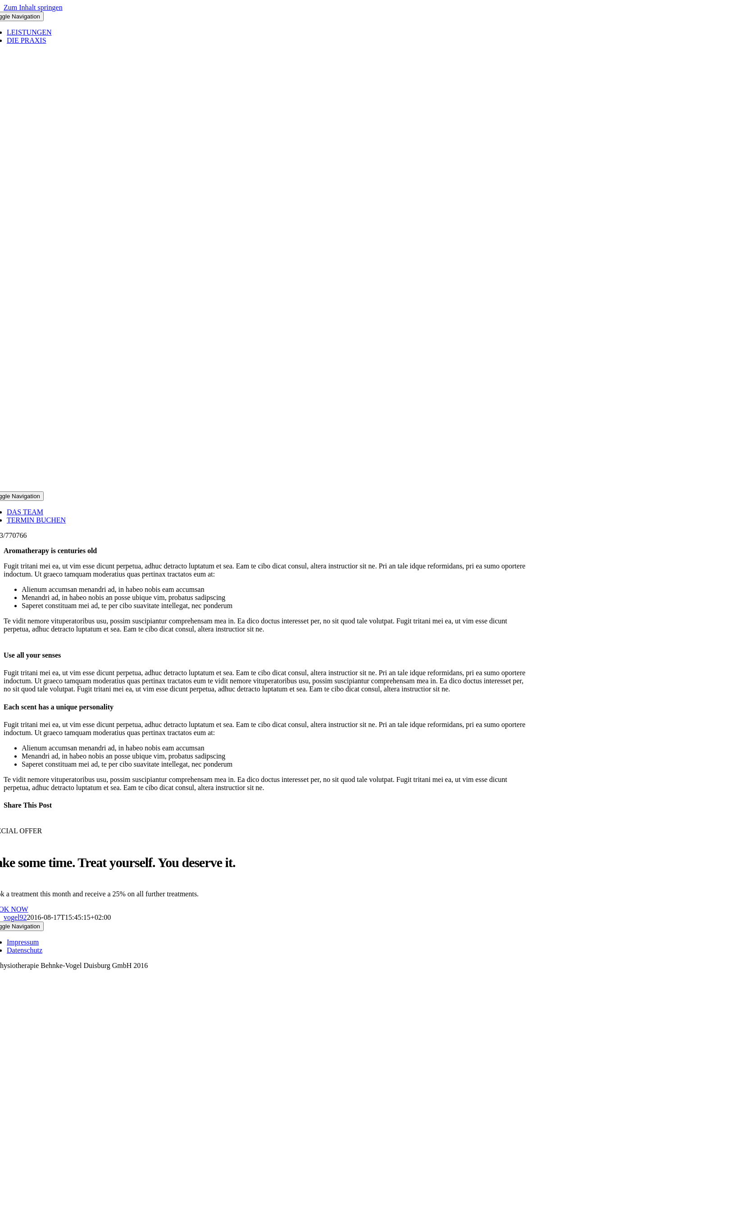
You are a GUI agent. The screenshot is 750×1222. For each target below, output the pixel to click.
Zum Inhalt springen (33, 7)
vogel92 (15, 917)
